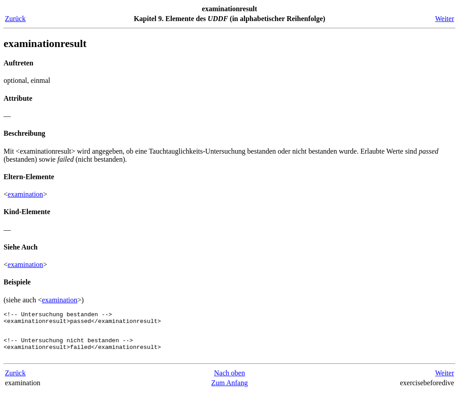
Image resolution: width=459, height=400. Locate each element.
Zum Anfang (229, 391)
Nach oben (229, 381)
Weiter (444, 18)
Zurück (15, 18)
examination (25, 194)
